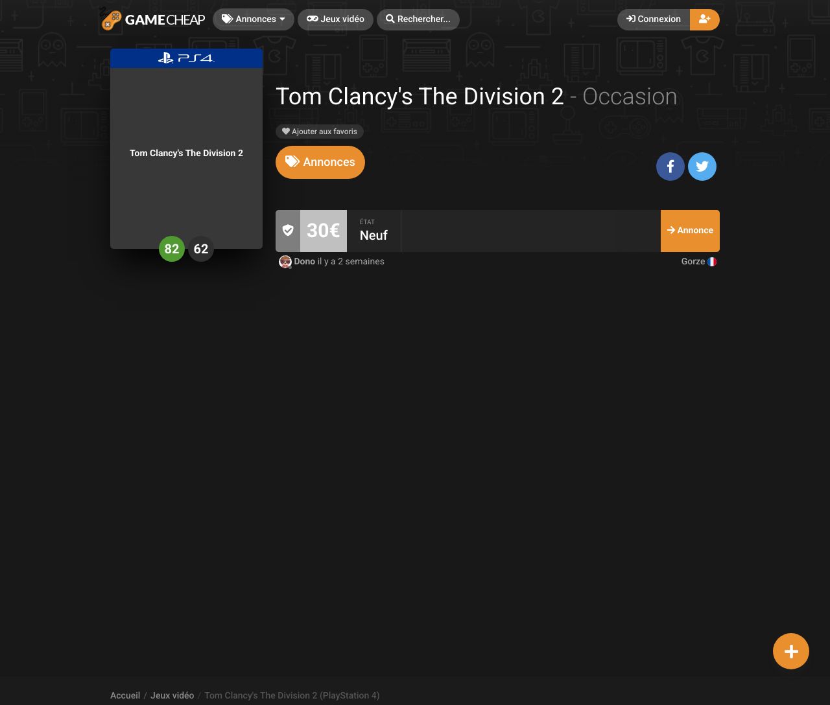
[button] (418, 19)
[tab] (320, 162)
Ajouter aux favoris (319, 131)
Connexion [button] (653, 19)
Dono (298, 262)
